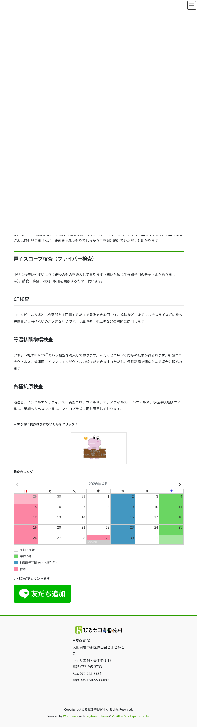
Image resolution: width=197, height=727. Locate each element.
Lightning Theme (97, 716)
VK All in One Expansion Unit (131, 716)
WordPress (70, 716)
